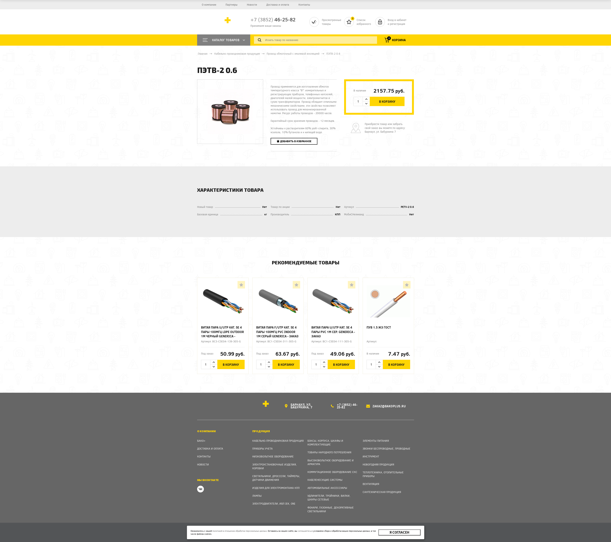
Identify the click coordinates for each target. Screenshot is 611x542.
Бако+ (201, 438)
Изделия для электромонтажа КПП (276, 485)
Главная (202, 53)
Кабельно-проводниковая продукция (237, 53)
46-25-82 (272, 19)
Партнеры (232, 4)
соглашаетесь (304, 530)
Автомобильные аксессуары (327, 485)
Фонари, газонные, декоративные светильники (330, 507)
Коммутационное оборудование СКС (332, 469)
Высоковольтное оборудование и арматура (330, 459)
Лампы (257, 493)
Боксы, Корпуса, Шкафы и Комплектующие (325, 440)
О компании (209, 4)
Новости (252, 4)
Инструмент (371, 454)
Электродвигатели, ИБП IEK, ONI (273, 501)
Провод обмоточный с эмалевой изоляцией (293, 53)
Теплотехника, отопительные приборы (383, 471)
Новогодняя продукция (378, 462)
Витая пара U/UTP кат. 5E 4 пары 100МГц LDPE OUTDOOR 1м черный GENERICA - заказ (222, 331)
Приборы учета (262, 446)
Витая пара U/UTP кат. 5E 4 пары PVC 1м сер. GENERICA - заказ (333, 331)
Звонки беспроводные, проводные (386, 446)
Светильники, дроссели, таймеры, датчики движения (276, 475)
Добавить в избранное (294, 141)
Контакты (304, 4)
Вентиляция (371, 481)
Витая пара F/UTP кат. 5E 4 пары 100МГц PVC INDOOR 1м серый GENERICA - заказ (277, 331)
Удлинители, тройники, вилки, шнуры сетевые (328, 495)
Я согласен (399, 532)
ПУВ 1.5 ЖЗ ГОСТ (379, 327)
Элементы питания (376, 438)
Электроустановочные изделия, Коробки (274, 463)
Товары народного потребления (329, 450)
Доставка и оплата (277, 4)
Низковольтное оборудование (273, 454)
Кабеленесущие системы (324, 477)
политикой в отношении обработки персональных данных (239, 530)
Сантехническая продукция (382, 489)
